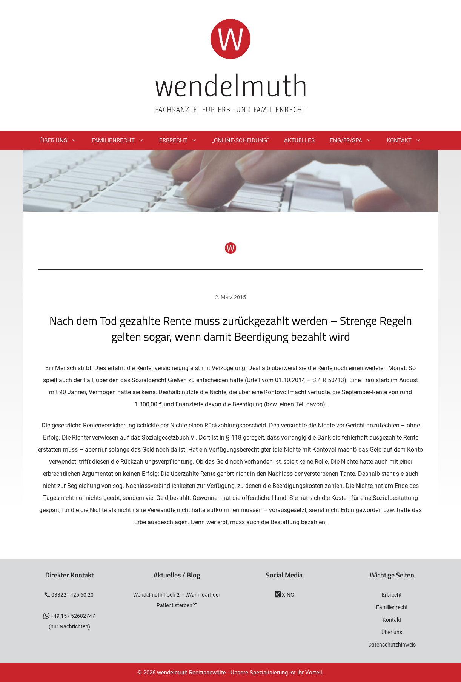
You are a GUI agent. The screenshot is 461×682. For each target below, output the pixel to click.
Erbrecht (181, 140)
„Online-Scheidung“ (240, 140)
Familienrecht (122, 140)
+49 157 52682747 (72, 616)
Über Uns (62, 140)
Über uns (391, 632)
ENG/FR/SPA (354, 140)
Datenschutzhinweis (392, 645)
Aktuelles (299, 140)
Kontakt (408, 140)
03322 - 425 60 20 (72, 595)
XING (287, 595)
